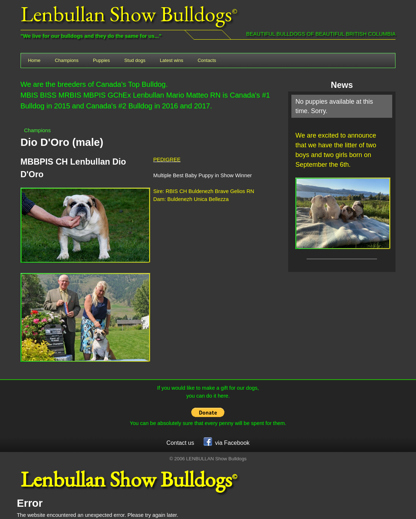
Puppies (101, 60)
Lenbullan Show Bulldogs (126, 14)
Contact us (180, 442)
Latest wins (171, 60)
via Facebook (226, 441)
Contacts (207, 60)
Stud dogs (135, 60)
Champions (67, 60)
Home (34, 60)
